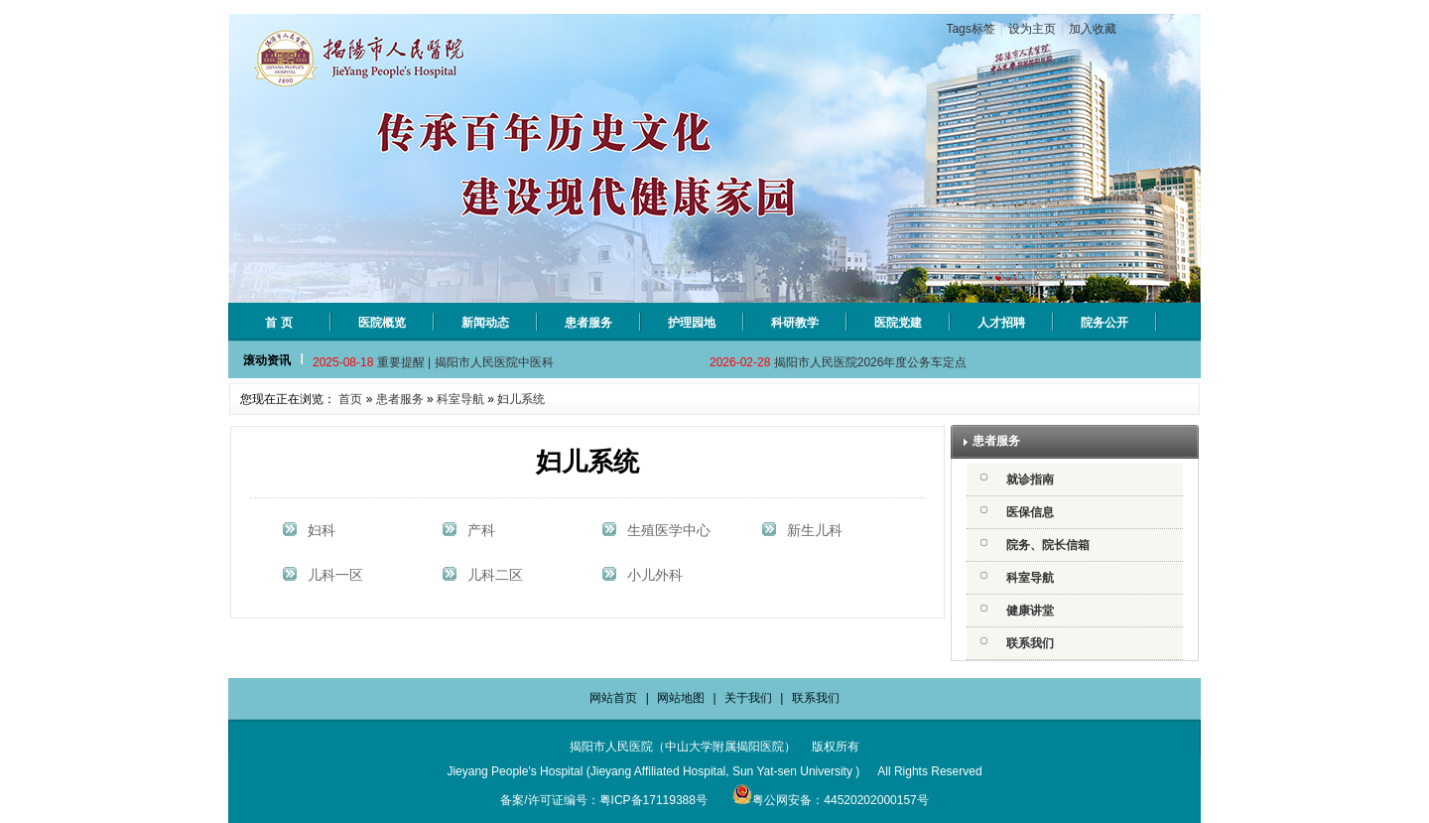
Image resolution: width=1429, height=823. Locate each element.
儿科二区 (495, 575)
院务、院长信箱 (1048, 545)
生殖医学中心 (669, 530)
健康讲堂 (1030, 610)
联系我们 (1030, 643)
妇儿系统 (521, 399)
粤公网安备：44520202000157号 (830, 800)
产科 (481, 530)
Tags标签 (970, 29)
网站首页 (613, 698)
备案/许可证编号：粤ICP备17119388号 (604, 800)
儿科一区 (335, 575)
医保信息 (1030, 512)
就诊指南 (1030, 479)
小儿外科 (655, 575)
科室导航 (460, 399)
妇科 (321, 530)
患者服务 (400, 399)
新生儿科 (815, 530)
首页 (350, 399)
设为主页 (1032, 29)
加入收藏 (1092, 29)
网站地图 (681, 698)
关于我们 (748, 698)
